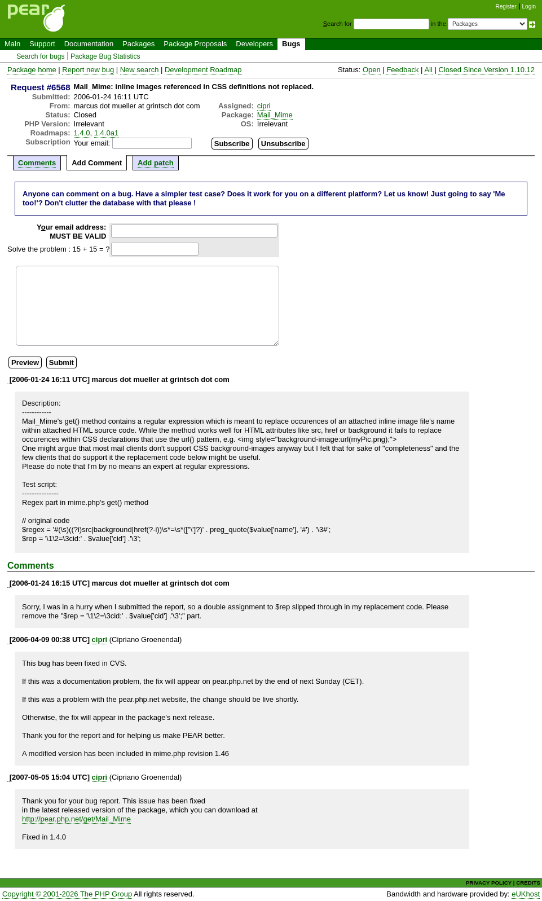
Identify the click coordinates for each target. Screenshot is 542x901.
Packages (138, 43)
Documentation (88, 43)
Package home (31, 69)
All (428, 69)
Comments (37, 163)
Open (372, 69)
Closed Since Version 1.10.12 (486, 69)
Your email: (92, 143)
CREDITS (528, 883)
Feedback (402, 69)
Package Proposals (195, 43)
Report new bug (88, 69)
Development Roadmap (203, 69)
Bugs (291, 43)
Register (506, 6)
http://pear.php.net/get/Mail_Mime (76, 819)
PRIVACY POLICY (489, 883)
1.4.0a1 (106, 133)
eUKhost (526, 894)
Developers (254, 43)
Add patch (156, 163)
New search (139, 69)
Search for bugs (40, 56)
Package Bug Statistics (105, 56)
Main (12, 43)
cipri (264, 106)
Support (42, 43)
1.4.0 (82, 133)
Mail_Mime (275, 115)
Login (529, 6)
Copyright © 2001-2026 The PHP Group (67, 894)
